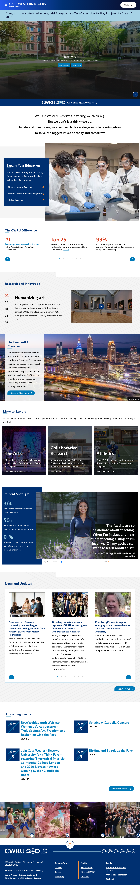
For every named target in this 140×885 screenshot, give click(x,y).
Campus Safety (62, 863)
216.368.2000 (11, 864)
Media (109, 863)
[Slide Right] (132, 259)
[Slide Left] (7, 259)
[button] (59, 258)
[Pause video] (135, 94)
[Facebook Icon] (103, 851)
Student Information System (116, 869)
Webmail (110, 879)
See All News (125, 688)
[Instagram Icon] (109, 851)
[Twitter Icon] (133, 851)
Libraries (85, 876)
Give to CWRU (88, 872)
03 (6, 309)
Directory (59, 876)
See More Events (122, 788)
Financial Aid (87, 867)
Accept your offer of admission (75, 13)
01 (6, 295)
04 (6, 315)
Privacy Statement (28, 875)
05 (6, 322)
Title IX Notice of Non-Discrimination (23, 878)
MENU (128, 5)
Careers (58, 872)
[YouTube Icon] (127, 851)
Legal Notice (11, 875)
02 (6, 302)
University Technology (116, 874)
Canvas (58, 867)
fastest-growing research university (22, 244)
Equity (84, 863)
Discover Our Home (21, 393)
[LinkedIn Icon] (121, 851)
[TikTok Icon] (115, 851)
